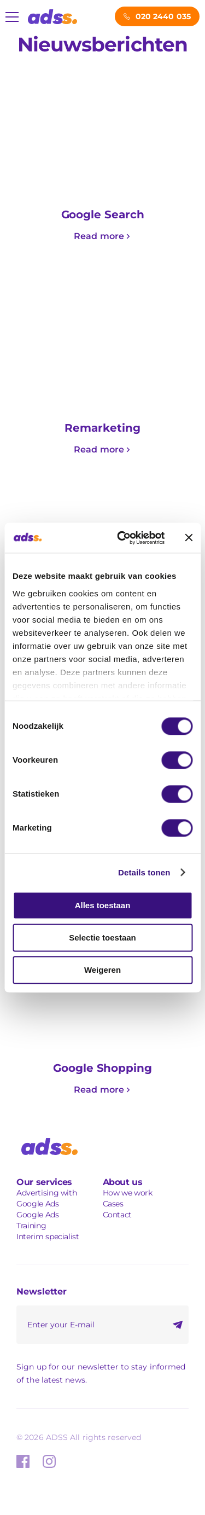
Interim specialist (47, 1236)
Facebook (23, 1461)
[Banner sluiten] (188, 538)
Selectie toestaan (102, 937)
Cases (113, 1204)
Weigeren (102, 969)
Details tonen (144, 872)
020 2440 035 (163, 16)
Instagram (49, 1461)
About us (123, 1182)
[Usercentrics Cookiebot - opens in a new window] (122, 538)
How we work (128, 1193)
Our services (44, 1182)
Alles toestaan (103, 905)
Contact (117, 1215)
